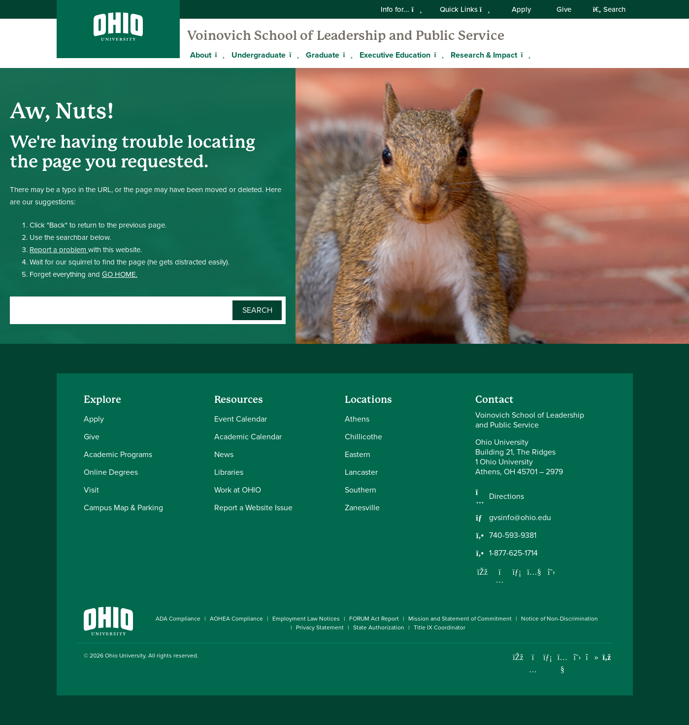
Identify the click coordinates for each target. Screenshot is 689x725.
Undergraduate (258, 55)
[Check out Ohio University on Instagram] (533, 669)
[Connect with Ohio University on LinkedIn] (548, 657)
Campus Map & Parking (123, 507)
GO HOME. (119, 274)
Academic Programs (118, 454)
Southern (360, 489)
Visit (91, 489)
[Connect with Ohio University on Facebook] (518, 657)
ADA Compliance (178, 618)
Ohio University (125, 655)
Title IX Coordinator (439, 627)
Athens (357, 419)
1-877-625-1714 (513, 553)
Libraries (228, 472)
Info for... (401, 9)
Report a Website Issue (253, 507)
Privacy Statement (320, 627)
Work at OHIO (237, 489)
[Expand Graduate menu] (346, 54)
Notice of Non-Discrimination (559, 618)
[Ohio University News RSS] (607, 657)
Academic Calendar (248, 436)
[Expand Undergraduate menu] (293, 54)
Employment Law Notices (306, 618)
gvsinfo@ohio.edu (520, 518)
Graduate (322, 55)
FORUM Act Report (374, 618)
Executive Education (395, 55)
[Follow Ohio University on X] (577, 657)
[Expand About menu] (218, 54)
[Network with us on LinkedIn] (517, 571)
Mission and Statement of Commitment (460, 618)
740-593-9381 (512, 535)
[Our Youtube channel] (534, 571)
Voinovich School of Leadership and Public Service (345, 35)
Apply (521, 9)
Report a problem (59, 249)
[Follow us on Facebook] (482, 571)
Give (564, 9)
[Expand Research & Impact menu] (524, 54)
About (200, 55)
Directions (506, 496)
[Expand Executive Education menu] (437, 54)
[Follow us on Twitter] (551, 571)
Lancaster (361, 472)
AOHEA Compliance (236, 618)
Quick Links (465, 9)
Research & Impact (484, 55)
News (223, 454)
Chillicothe (363, 436)
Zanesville (362, 507)
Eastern (357, 454)
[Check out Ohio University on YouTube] (563, 663)
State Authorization (378, 627)
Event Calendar (240, 419)
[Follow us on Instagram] (499, 579)
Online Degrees (111, 472)
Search (609, 9)
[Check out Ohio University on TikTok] (592, 657)
